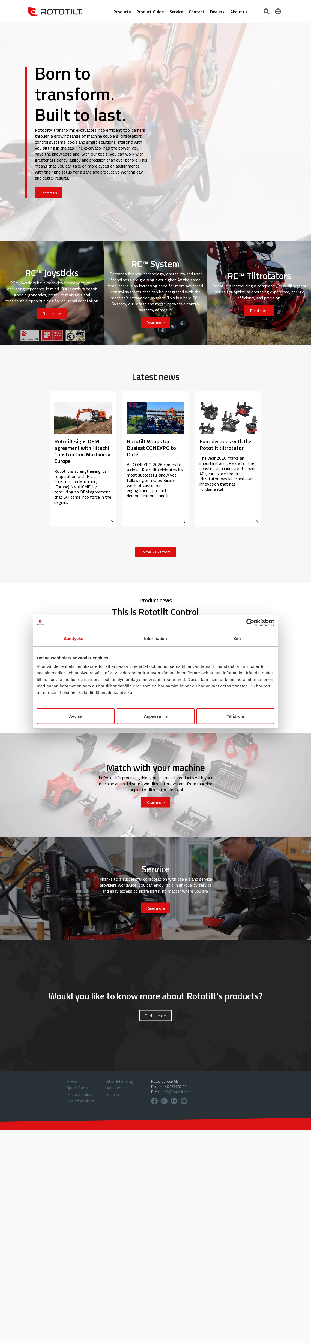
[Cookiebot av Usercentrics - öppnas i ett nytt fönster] (250, 623)
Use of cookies (80, 1101)
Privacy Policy (79, 1094)
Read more (52, 313)
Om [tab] (237, 638)
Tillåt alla (235, 716)
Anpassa (156, 716)
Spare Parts (77, 1087)
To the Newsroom (155, 552)
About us (239, 11)
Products (122, 11)
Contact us (48, 193)
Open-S (112, 1094)
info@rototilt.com (177, 1092)
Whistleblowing (119, 1081)
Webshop (113, 1087)
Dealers (217, 11)
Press (72, 1081)
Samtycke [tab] (73, 638)
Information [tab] (155, 638)
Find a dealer (155, 1015)
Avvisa (75, 716)
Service (176, 11)
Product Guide (150, 11)
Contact (196, 11)
